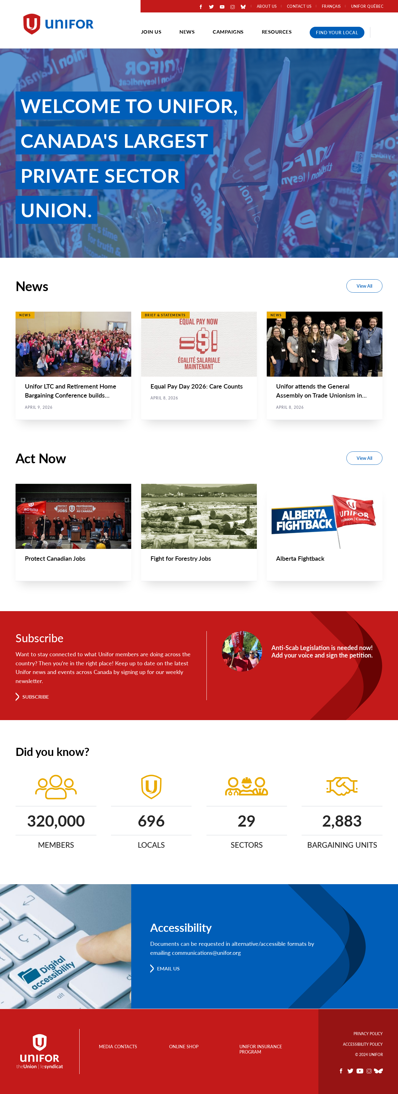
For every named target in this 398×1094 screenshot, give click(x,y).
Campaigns (228, 32)
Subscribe (35, 697)
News (187, 32)
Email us (168, 969)
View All (364, 286)
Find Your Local (337, 32)
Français (331, 6)
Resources (277, 32)
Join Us (151, 32)
